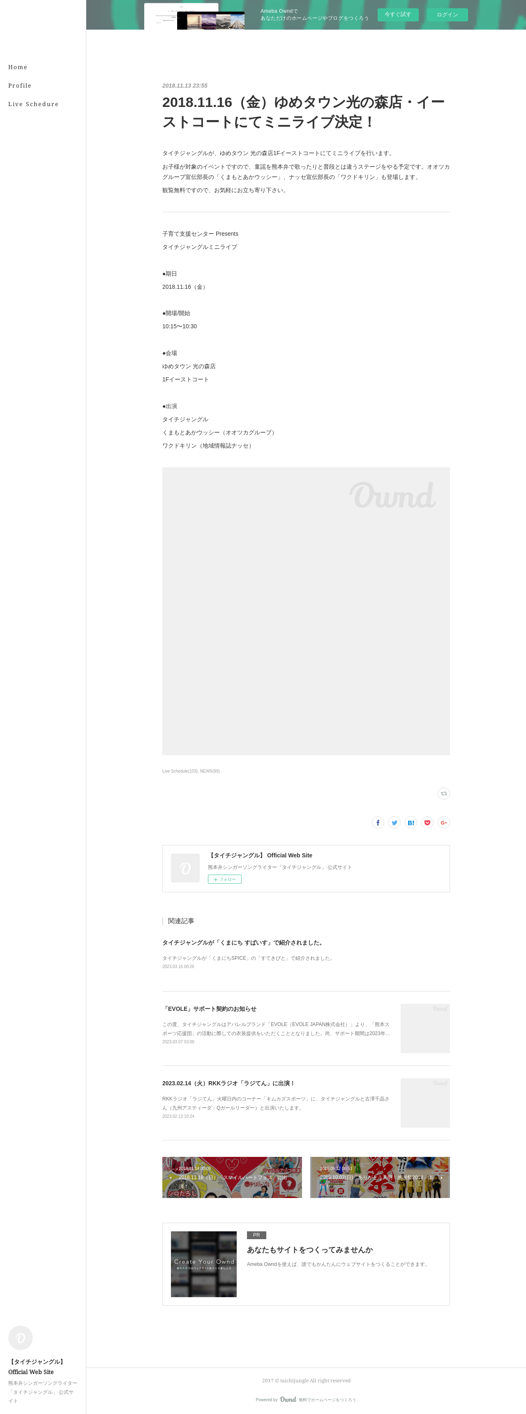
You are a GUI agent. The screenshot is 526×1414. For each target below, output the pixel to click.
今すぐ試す (398, 14)
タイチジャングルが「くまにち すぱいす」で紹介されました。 (243, 942)
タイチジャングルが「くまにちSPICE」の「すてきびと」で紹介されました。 (248, 958)
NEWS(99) (210, 771)
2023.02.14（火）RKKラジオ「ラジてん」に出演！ (228, 1083)
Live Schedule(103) (180, 771)
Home (18, 67)
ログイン (447, 15)
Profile (20, 85)
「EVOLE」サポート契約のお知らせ (209, 1008)
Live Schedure (33, 104)
